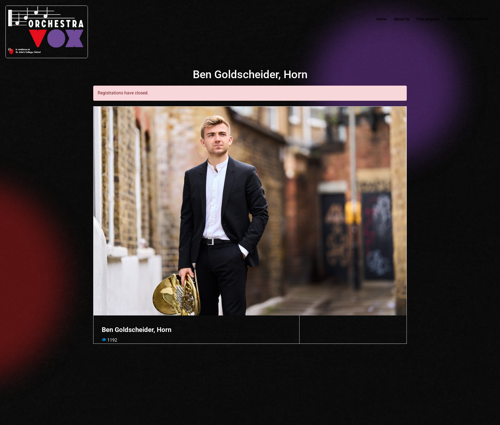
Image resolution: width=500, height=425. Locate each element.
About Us (393, 19)
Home (371, 19)
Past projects (422, 19)
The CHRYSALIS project (465, 19)
